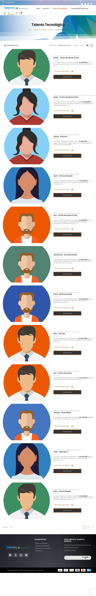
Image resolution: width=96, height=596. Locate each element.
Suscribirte (85, 557)
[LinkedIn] (91, 4)
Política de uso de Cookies (43, 548)
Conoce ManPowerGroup (79, 8)
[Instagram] (88, 4)
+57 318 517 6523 (9, 2)
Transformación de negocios (88, 95)
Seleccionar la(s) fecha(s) (61, 71)
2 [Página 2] (88, 527)
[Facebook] (82, 4)
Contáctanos (39, 551)
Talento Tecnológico (60, 8)
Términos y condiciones (42, 546)
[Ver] (8, 13)
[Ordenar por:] (64, 45)
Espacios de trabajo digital (60, 56)
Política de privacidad (41, 543)
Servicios (46, 8)
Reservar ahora (67, 77)
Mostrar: (76, 45)
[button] (17, 13)
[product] (26, 67)
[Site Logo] (17, 8)
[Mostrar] (82, 45)
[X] (85, 4)
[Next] (91, 527)
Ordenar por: (52, 45)
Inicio (38, 8)
